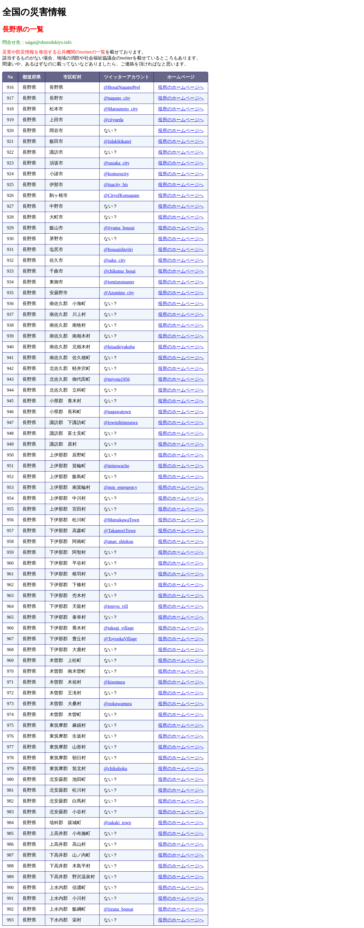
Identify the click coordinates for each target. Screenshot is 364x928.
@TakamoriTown (120, 530)
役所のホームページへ (181, 87)
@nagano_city (117, 98)
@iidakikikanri (117, 141)
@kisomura (114, 682)
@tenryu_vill (116, 606)
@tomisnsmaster (119, 281)
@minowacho (116, 465)
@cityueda (113, 119)
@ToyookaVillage (120, 638)
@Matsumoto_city (121, 108)
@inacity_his (116, 184)
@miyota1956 (117, 379)
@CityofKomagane (121, 195)
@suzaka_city (116, 163)
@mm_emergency (120, 487)
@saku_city (114, 260)
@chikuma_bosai (120, 271)
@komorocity (116, 173)
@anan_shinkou (118, 541)
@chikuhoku (115, 768)
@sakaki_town (117, 822)
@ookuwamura (118, 703)
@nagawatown (117, 411)
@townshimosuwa (121, 422)
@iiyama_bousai (119, 227)
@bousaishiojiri (118, 249)
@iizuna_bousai (118, 909)
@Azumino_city (119, 292)
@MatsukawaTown (121, 519)
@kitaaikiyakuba (119, 346)
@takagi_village (119, 627)
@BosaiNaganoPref (122, 87)
